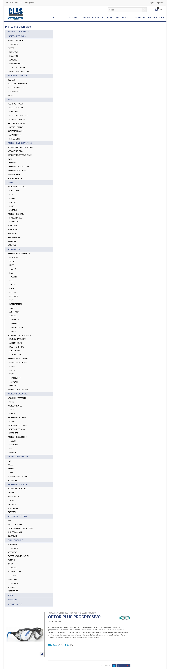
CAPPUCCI (13, 421)
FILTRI (10, 159)
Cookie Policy (137, 666)
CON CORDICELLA (16, 112)
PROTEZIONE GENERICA (17, 187)
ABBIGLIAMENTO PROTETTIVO (19, 335)
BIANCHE (11, 469)
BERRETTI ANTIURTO (15, 40)
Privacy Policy (119, 656)
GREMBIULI (15, 324)
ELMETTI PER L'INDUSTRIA (19, 72)
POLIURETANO (14, 191)
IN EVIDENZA (12, 600)
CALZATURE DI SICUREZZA (18, 457)
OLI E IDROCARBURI (15, 532)
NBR (11, 195)
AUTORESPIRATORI (15, 178)
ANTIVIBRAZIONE (14, 237)
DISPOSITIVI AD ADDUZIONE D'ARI (20, 147)
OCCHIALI (11, 80)
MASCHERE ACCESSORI (17, 398)
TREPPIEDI (12, 512)
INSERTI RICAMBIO (16, 127)
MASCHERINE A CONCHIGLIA (18, 167)
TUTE (11, 300)
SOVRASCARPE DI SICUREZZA (19, 476)
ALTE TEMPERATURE (17, 68)
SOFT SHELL (14, 285)
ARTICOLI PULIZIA (14, 572)
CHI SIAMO (73, 18)
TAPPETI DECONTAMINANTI (18, 556)
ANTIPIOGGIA (14, 312)
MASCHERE (12, 163)
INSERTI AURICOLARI (15, 104)
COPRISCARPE (15, 378)
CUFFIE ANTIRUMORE (15, 131)
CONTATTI (140, 18)
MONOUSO (12, 245)
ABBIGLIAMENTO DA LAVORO (19, 253)
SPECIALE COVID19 (15, 604)
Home (89, 31)
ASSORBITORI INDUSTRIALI (18, 516)
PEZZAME (11, 560)
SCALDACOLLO (17, 327)
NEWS (125, 18)
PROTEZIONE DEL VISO (16, 429)
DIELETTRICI (14, 56)
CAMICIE (12, 269)
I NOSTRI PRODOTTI (92, 18)
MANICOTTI (12, 241)
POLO (11, 289)
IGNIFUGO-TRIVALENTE (17, 339)
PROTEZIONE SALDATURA (18, 394)
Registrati (159, 3)
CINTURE (11, 493)
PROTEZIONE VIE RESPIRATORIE (20, 143)
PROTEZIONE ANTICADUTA (18, 485)
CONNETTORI (13, 508)
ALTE (9, 461)
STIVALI (10, 473)
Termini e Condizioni (111, 666)
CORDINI (11, 500)
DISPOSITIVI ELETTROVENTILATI (20, 155)
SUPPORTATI (14, 222)
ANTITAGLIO (12, 233)
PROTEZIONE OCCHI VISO (17, 76)
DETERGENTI (12, 552)
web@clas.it (29, 3)
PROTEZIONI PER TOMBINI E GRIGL (20, 528)
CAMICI (12, 308)
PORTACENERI (13, 591)
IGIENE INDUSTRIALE (15, 540)
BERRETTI (15, 320)
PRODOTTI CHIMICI (15, 524)
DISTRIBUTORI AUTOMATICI (18, 32)
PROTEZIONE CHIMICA (16, 214)
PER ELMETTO (14, 139)
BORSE (14, 331)
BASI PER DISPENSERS (18, 119)
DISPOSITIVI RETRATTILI (17, 489)
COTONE (12, 202)
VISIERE (10, 95)
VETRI (11, 402)
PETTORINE (13, 296)
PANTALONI (13, 257)
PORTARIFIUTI (13, 544)
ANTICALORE (13, 226)
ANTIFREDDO (12, 230)
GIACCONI (13, 277)
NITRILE (12, 198)
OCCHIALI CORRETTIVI (16, 88)
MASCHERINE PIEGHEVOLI (17, 171)
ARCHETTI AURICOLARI (16, 123)
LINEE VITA (12, 504)
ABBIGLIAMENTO (14, 249)
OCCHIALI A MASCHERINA (17, 84)
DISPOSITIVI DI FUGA (15, 151)
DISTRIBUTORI (156, 18)
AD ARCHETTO (15, 135)
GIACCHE (12, 292)
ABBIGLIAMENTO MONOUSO (18, 359)
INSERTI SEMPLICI (16, 108)
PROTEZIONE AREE (15, 406)
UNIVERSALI (12, 536)
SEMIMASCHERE (14, 174)
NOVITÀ (10, 595)
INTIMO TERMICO (15, 304)
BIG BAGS (11, 587)
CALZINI (12, 370)
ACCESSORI (13, 44)
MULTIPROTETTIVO (16, 347)
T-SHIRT (12, 261)
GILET (11, 281)
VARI (9, 520)
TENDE (12, 410)
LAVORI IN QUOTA (16, 64)
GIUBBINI (12, 441)
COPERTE (13, 414)
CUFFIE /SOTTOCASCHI (18, 362)
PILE (11, 273)
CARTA (10, 564)
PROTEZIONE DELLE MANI (17, 425)
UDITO (10, 100)
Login (152, 3)
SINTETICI (13, 210)
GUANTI (10, 182)
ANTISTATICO (14, 351)
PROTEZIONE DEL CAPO (17, 36)
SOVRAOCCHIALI (14, 92)
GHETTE (12, 449)
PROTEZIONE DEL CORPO (17, 437)
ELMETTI (11, 48)
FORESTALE (13, 52)
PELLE (11, 206)
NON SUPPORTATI (16, 218)
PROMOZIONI (112, 18)
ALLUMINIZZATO (15, 343)
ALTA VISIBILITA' (15, 355)
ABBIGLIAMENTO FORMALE (18, 390)
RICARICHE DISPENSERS (18, 116)
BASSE (10, 465)
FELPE (11, 265)
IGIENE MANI (12, 579)
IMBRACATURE (13, 497)
